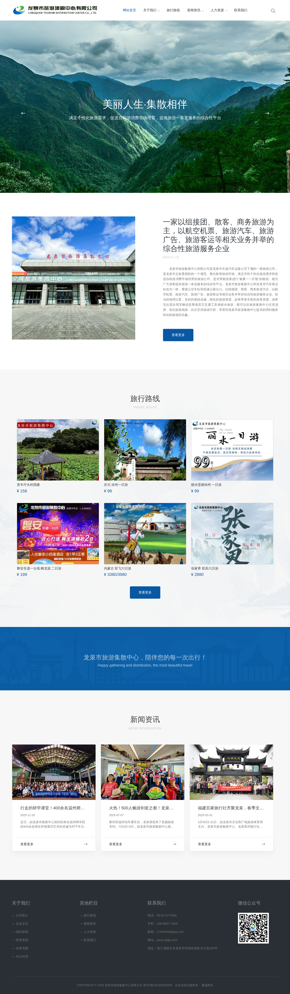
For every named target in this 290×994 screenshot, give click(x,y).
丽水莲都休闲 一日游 (206, 484)
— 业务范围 (20, 948)
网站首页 (129, 10)
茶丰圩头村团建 (28, 484)
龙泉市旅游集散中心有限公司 (189, 268)
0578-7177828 (167, 915)
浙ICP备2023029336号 (157, 985)
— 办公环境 (20, 956)
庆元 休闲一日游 (116, 484)
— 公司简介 (20, 915)
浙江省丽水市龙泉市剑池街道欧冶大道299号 (187, 948)
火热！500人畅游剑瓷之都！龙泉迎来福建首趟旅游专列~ (161, 808)
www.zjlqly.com (167, 940)
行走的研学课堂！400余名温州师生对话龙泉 (60, 808)
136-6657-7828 (167, 923)
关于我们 (149, 10)
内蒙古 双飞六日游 (117, 568)
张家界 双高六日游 (204, 568)
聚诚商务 (207, 985)
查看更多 (53, 844)
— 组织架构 (20, 931)
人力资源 (217, 10)
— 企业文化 (20, 923)
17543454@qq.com (170, 931)
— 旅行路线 (88, 915)
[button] (23, 113)
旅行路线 (173, 10)
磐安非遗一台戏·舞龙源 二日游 (39, 568)
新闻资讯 (193, 10)
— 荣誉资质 (20, 940)
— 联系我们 (88, 940)
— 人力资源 (88, 931)
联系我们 (240, 10)
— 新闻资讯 (88, 923)
